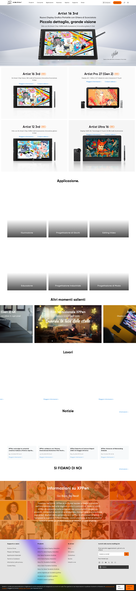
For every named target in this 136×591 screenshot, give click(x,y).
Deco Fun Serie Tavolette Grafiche (48, 569)
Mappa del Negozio (13, 552)
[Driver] (82, 2)
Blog (69, 548)
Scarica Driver (11, 548)
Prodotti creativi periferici (46, 579)
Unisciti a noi (72, 562)
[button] (124, 2)
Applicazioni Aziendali (14, 555)
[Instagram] (99, 562)
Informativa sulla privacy (15, 562)
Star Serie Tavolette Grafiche (47, 555)
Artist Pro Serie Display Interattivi (48, 552)
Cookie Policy (11, 565)
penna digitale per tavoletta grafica (49, 572)
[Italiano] (113, 567)
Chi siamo (71, 552)
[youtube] (115, 562)
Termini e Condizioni (13, 559)
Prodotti (31, 2)
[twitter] (109, 562)
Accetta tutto (129, 587)
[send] (126, 554)
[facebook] (102, 562)
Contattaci (71, 555)
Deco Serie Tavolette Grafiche (47, 565)
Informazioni (124, 412)
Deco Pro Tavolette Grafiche (47, 562)
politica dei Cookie (24, 588)
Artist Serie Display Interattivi (47, 559)
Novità (70, 559)
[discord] (106, 562)
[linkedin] (112, 562)
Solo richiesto (120, 587)
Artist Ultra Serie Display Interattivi (49, 548)
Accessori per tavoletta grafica (48, 576)
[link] (68, 35)
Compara (107, 2)
